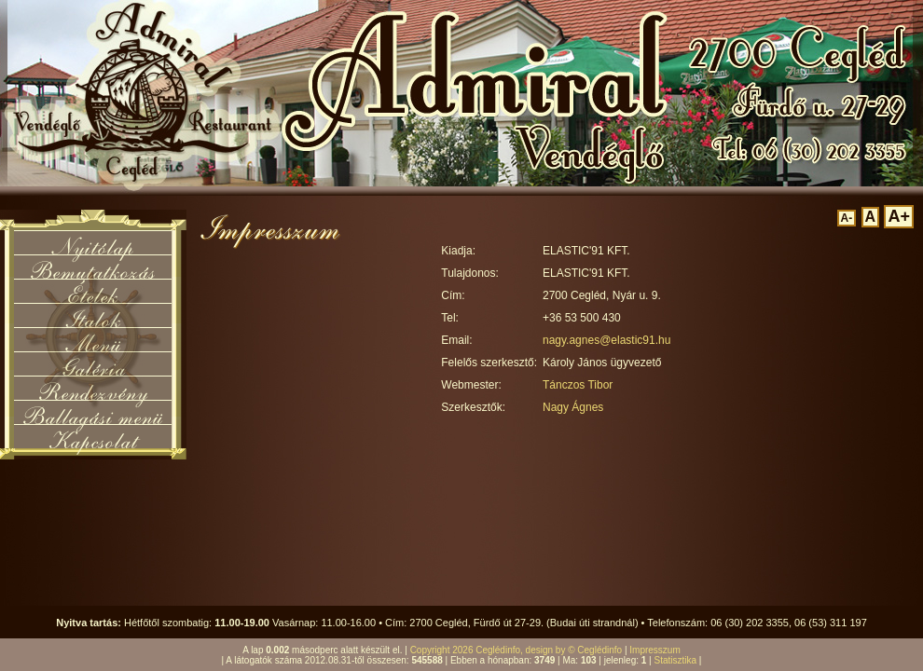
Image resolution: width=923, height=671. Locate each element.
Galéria (93, 363)
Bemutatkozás (93, 266)
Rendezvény (93, 387)
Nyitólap (92, 242)
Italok (92, 315)
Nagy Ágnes (573, 407)
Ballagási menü (92, 411)
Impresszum (654, 650)
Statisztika (675, 660)
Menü (93, 339)
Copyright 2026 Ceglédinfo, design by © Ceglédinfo (516, 650)
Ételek (92, 290)
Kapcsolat (93, 436)
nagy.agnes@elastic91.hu (606, 340)
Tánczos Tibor (578, 384)
